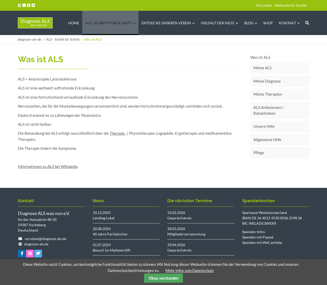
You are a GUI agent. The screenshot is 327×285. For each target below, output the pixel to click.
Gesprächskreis (179, 218)
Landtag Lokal (103, 218)
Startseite (35, 22)
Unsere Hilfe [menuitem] (264, 126)
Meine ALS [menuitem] (262, 67)
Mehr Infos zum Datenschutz (190, 270)
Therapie (117, 133)
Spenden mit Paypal (257, 237)
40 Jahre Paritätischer (110, 234)
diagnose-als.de (36, 244)
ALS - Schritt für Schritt (63, 39)
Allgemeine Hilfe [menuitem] (267, 139)
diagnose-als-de (29, 39)
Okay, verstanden (163, 278)
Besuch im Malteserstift (111, 250)
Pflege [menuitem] (258, 152)
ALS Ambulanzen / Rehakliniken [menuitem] (268, 110)
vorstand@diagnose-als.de (45, 238)
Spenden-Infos (253, 232)
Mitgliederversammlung (186, 234)
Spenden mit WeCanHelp (262, 242)
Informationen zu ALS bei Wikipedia (48, 166)
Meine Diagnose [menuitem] (267, 81)
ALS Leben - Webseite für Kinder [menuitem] (281, 5)
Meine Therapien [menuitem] (267, 94)
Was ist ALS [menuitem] (260, 57)
